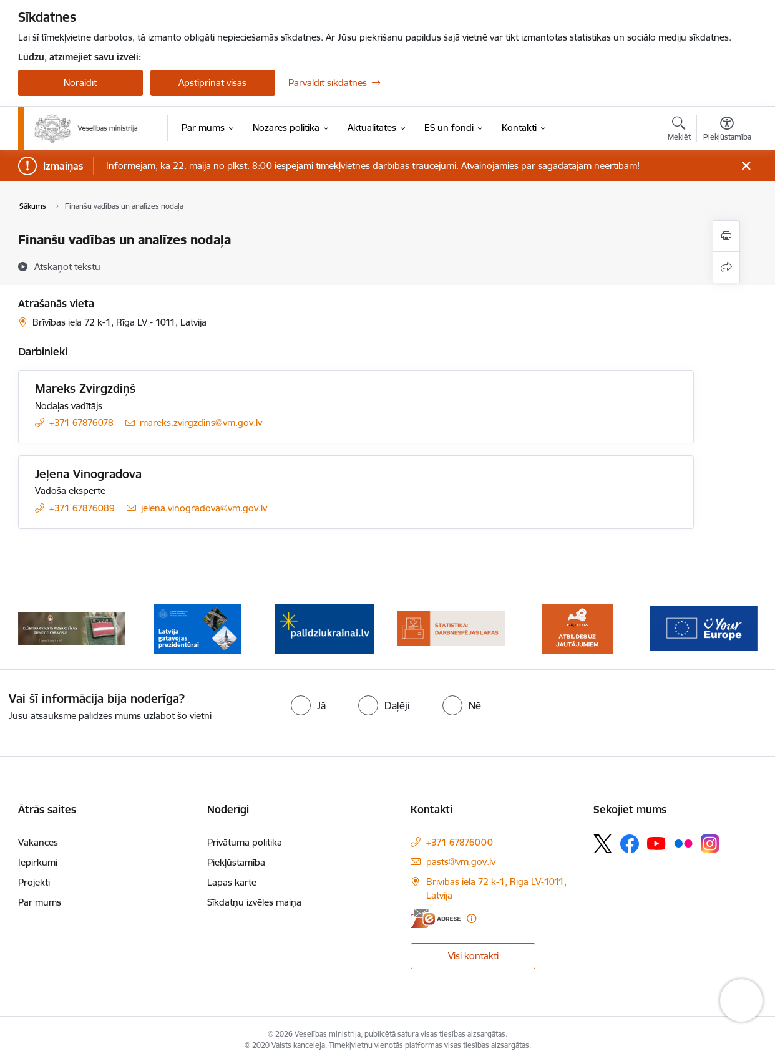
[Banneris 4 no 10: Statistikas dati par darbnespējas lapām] (451, 628)
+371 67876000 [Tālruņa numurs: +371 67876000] (459, 842)
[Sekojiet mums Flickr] (683, 842)
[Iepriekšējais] (47, 629)
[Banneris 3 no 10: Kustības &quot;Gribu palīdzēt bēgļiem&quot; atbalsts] (324, 628)
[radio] (308, 705)
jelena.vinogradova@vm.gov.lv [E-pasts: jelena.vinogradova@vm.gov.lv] (204, 508)
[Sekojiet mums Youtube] (656, 842)
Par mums (39, 902)
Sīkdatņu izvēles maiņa (254, 902)
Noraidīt (80, 83)
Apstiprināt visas (212, 83)
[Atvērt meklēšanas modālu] (679, 130)
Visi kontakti (473, 956)
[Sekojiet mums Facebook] (629, 843)
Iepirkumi (37, 862)
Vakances (38, 842)
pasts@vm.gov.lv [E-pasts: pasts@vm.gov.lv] (460, 862)
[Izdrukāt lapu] (726, 236)
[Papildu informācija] (471, 918)
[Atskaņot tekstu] (67, 266)
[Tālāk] (729, 629)
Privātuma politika (244, 842)
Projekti (34, 882)
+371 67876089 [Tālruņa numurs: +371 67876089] (82, 508)
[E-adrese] (436, 918)
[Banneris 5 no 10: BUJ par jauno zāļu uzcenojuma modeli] (577, 628)
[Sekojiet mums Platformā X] (602, 843)
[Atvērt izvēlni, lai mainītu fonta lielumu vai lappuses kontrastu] (727, 130)
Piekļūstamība (236, 862)
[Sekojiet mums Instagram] (710, 843)
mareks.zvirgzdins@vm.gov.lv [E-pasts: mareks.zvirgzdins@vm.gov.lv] (201, 422)
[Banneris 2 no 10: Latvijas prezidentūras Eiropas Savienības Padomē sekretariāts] (197, 628)
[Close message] (745, 166)
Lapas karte (231, 882)
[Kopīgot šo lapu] (726, 267)
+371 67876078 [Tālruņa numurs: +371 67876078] (81, 422)
